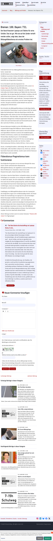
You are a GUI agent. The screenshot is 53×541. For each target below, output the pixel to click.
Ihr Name (4, 296)
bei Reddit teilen (46, 170)
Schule (43, 41)
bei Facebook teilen (45, 155)
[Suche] (45, 60)
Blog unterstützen (31, 5)
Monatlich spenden (45, 77)
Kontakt (3, 518)
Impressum (47, 524)
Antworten (10, 285)
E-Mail (3, 334)
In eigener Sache (43, 47)
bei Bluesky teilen (46, 166)
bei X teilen (46, 150)
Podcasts (44, 38)
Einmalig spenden (45, 109)
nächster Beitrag (32, 376)
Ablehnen (40, 538)
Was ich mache (34, 2)
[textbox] (19, 321)
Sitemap (24, 518)
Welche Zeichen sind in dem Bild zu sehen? (14, 355)
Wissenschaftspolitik (46, 43)
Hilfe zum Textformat (8, 330)
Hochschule (45, 36)
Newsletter (9, 518)
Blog (11, 10)
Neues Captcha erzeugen (2, 353)
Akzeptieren (47, 538)
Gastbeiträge (45, 33)
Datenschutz (39, 524)
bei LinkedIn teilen (45, 161)
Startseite (17, 2)
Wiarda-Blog (25, 2)
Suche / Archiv (17, 518)
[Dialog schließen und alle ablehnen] (52, 533)
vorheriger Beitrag (6, 376)
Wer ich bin (43, 2)
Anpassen (3, 538)
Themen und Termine (20, 5)
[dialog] (26, 536)
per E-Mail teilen (46, 177)
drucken (45, 173)
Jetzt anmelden (45, 137)
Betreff (4, 302)
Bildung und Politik (20, 10)
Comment (5, 309)
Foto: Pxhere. (19, 65)
